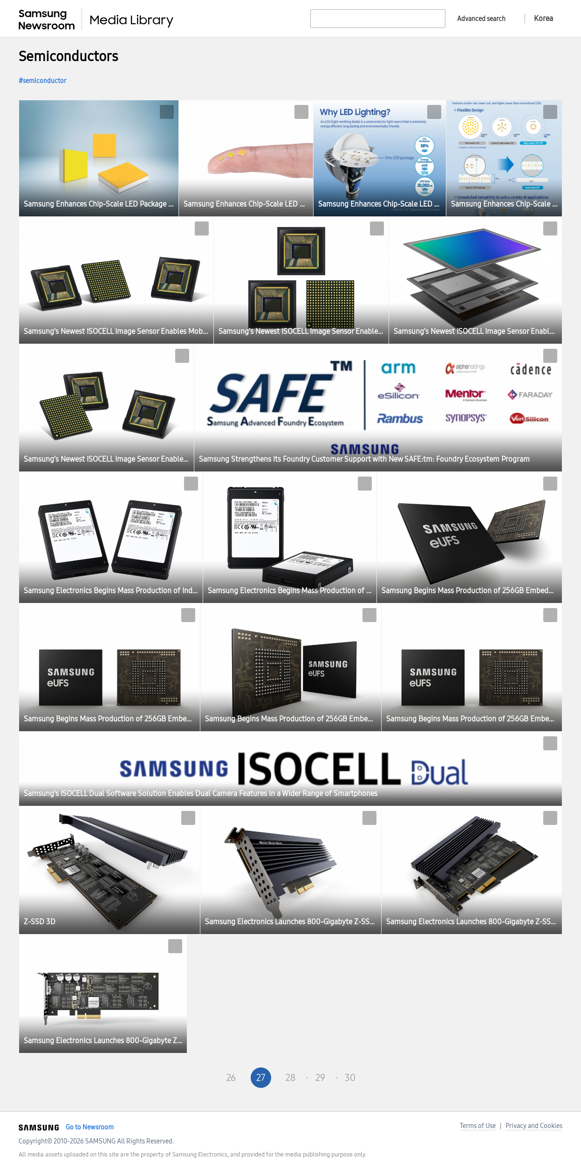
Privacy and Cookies (534, 1126)
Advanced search (481, 19)
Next (380, 1077)
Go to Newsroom (90, 1127)
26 (231, 1077)
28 (290, 1077)
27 (261, 1077)
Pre (201, 1077)
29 (320, 1077)
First (171, 1077)
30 (350, 1077)
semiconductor (44, 81)
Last (410, 1077)
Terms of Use (478, 1126)
